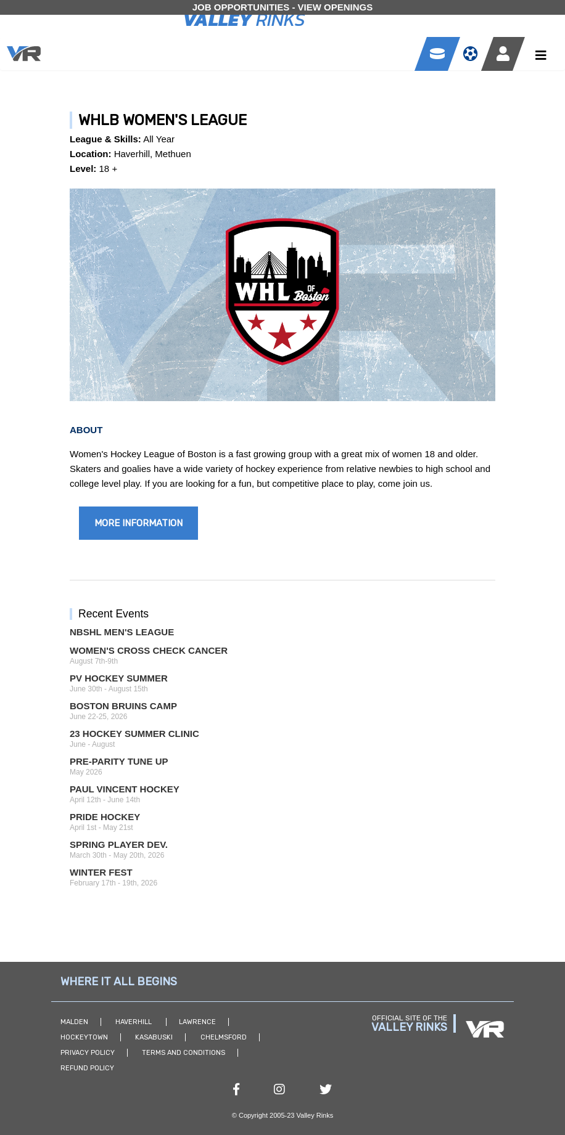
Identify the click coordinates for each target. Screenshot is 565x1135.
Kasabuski (154, 1037)
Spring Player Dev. (119, 844)
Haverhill (134, 1022)
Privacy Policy (87, 1053)
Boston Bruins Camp (123, 706)
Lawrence (197, 1022)
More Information (138, 523)
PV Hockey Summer (119, 678)
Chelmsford (223, 1037)
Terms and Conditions (183, 1053)
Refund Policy (87, 1068)
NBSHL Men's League (122, 632)
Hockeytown (84, 1037)
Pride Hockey (105, 817)
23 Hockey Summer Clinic (134, 733)
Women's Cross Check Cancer (149, 650)
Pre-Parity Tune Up (119, 761)
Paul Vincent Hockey (124, 789)
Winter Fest (101, 872)
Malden (74, 1022)
